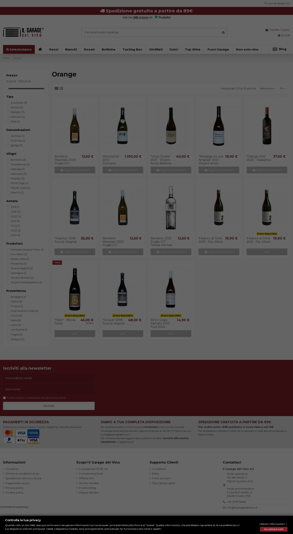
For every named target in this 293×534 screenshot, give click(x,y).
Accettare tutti (273, 529)
